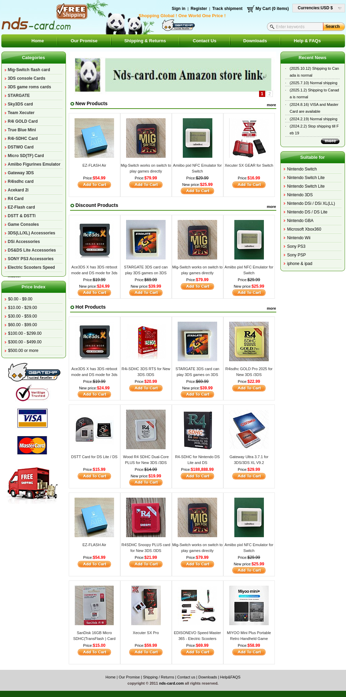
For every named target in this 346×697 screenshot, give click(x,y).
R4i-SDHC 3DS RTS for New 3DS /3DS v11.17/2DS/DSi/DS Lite (146, 374)
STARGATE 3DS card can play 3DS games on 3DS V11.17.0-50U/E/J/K (146, 272)
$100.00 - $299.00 (25, 333)
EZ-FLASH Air (94, 165)
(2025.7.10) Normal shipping (313, 83)
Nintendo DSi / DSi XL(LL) (311, 203)
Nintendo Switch (302, 169)
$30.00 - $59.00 (22, 316)
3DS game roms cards (29, 87)
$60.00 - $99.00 (22, 324)
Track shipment (227, 8)
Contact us (186, 677)
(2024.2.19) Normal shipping (313, 119)
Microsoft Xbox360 (304, 229)
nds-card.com (171, 683)
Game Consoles (23, 224)
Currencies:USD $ (315, 7)
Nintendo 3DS (300, 194)
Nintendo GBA (300, 220)
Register (199, 8)
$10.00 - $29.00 (22, 307)
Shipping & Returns (145, 40)
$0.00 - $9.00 (20, 299)
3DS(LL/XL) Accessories (31, 233)
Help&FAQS (230, 677)
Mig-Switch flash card (29, 69)
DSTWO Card (21, 147)
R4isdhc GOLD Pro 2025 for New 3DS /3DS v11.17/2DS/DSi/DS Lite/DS (249, 374)
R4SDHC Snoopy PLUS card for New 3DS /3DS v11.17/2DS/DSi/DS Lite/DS (146, 550)
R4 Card (16, 198)
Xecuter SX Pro (146, 633)
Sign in (179, 8)
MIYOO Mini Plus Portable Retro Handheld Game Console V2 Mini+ (249, 638)
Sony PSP (296, 255)
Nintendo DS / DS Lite (307, 212)
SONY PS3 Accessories (31, 258)
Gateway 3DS (21, 172)
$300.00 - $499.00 (25, 342)
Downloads (255, 40)
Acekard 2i (18, 190)
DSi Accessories (24, 241)
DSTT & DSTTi (22, 215)
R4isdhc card (21, 181)
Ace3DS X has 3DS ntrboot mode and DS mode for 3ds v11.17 (94, 272)
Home (38, 40)
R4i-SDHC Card (23, 138)
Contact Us (204, 40)
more (271, 105)
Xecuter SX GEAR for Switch (249, 165)
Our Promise (84, 40)
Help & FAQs (307, 40)
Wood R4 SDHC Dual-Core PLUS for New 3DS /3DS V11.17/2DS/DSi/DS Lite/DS (146, 462)
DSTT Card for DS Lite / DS (94, 457)
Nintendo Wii (299, 237)
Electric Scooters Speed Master (31, 268)
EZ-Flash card (21, 207)
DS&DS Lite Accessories (32, 250)
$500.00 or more (23, 350)
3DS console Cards (26, 78)
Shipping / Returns (158, 677)
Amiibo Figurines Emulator (34, 164)
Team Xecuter (21, 112)
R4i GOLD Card (23, 121)
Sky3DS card (20, 104)
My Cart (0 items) (272, 8)
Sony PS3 (296, 246)
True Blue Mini (22, 130)
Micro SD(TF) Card (26, 155)
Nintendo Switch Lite (306, 177)
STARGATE (19, 95)
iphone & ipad (299, 263)
